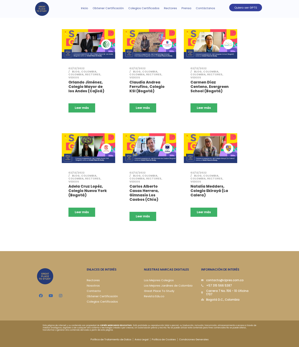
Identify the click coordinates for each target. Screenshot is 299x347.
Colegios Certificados (143, 8)
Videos (73, 77)
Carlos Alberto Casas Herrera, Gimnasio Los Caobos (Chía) (144, 192)
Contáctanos (205, 8)
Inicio (84, 8)
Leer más (82, 108)
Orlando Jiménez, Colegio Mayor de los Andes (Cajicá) (86, 87)
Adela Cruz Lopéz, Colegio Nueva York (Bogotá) (87, 190)
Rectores (170, 8)
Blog (76, 71)
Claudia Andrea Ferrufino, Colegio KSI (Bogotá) (147, 87)
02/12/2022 (76, 68)
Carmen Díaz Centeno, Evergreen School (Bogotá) (209, 87)
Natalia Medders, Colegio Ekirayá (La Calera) (209, 190)
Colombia (88, 71)
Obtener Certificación (108, 8)
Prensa (186, 8)
